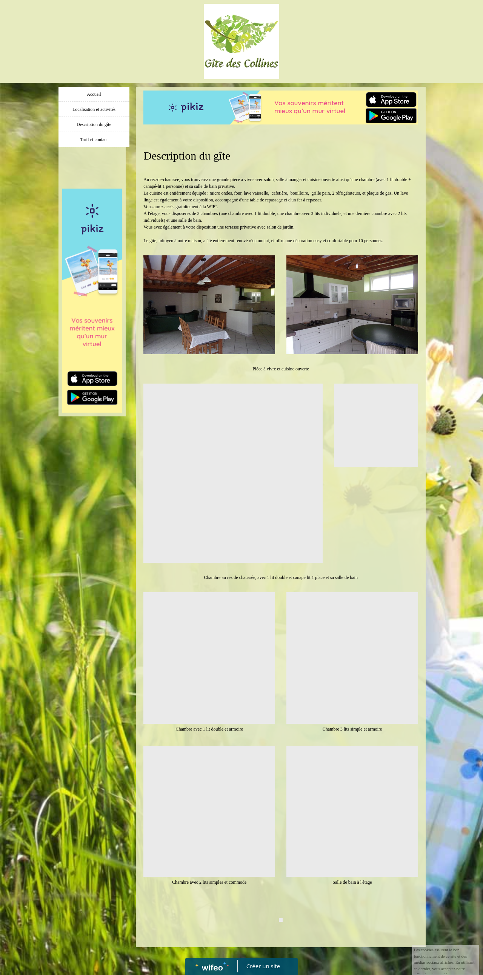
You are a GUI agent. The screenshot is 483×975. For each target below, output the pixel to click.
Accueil (94, 94)
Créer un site (263, 966)
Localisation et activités (93, 109)
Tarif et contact (94, 139)
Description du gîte (94, 124)
